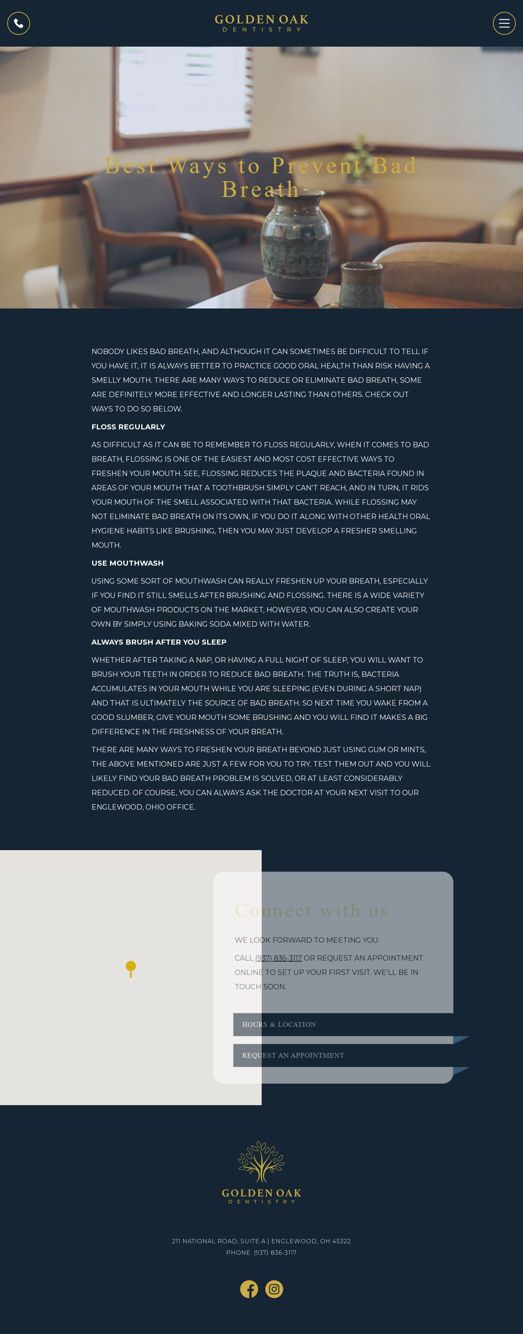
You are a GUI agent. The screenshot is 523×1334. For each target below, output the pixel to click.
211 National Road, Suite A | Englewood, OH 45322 (261, 1241)
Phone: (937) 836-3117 (261, 1252)
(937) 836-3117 (272, 958)
